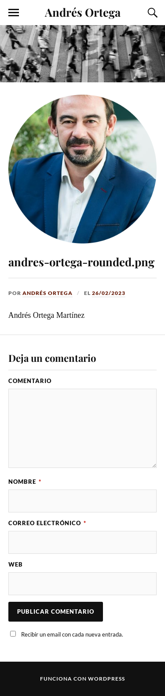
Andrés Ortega (83, 11)
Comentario (29, 380)
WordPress (106, 678)
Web (15, 564)
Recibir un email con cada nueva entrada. (72, 634)
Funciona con (64, 678)
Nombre (24, 481)
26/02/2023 (108, 293)
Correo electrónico (47, 523)
